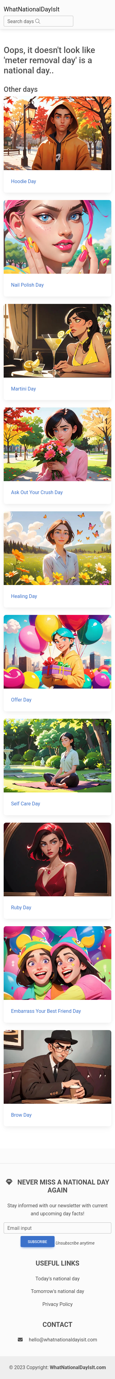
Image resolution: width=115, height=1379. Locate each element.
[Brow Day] (57, 1078)
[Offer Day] (57, 663)
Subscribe (37, 1242)
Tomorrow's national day (57, 1291)
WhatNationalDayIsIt (31, 9)
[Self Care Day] (57, 767)
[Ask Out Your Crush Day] (57, 455)
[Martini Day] (57, 352)
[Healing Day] (57, 559)
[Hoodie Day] (57, 144)
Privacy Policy (57, 1304)
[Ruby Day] (57, 871)
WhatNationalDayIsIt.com (78, 1367)
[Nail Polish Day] (57, 248)
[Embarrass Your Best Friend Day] (57, 974)
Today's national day (58, 1279)
